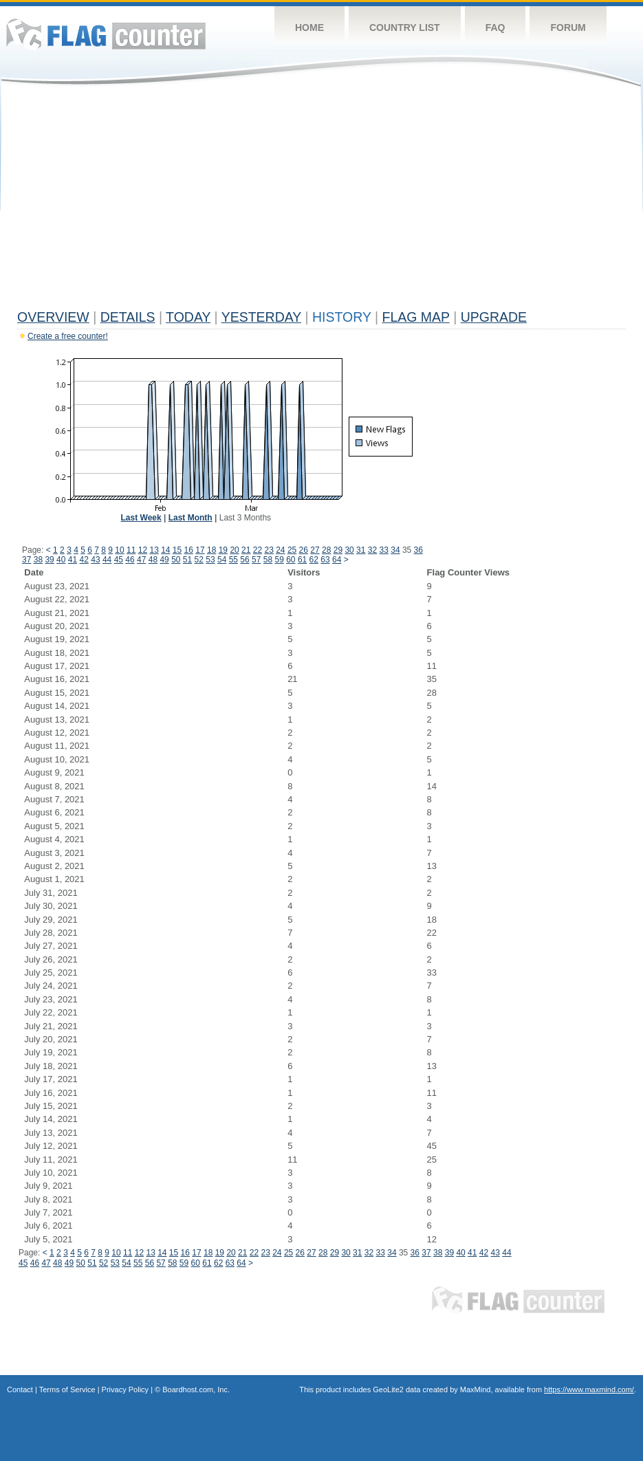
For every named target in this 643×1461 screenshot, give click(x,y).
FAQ (495, 27)
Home (309, 27)
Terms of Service (67, 1389)
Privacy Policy (125, 1389)
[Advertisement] (321, 201)
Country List (404, 27)
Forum (567, 27)
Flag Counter (106, 34)
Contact (20, 1389)
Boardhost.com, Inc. (196, 1389)
